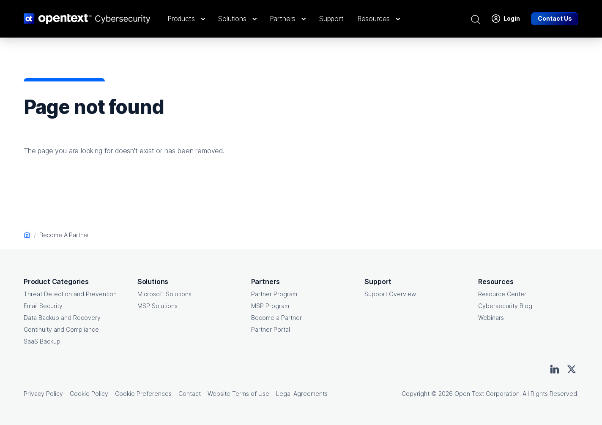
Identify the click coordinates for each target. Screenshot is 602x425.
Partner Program (274, 294)
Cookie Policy (89, 393)
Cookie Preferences (143, 393)
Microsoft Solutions (164, 294)
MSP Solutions (157, 305)
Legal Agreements (302, 393)
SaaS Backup (42, 341)
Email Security (43, 305)
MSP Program (270, 305)
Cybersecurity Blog (505, 305)
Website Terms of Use (238, 393)
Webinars (491, 317)
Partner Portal (270, 329)
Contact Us (555, 18)
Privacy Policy (43, 393)
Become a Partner (276, 317)
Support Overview (390, 294)
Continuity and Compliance (61, 329)
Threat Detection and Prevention (70, 294)
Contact (189, 393)
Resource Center (502, 294)
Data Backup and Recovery (62, 317)
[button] (186, 18)
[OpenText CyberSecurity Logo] (87, 18)
